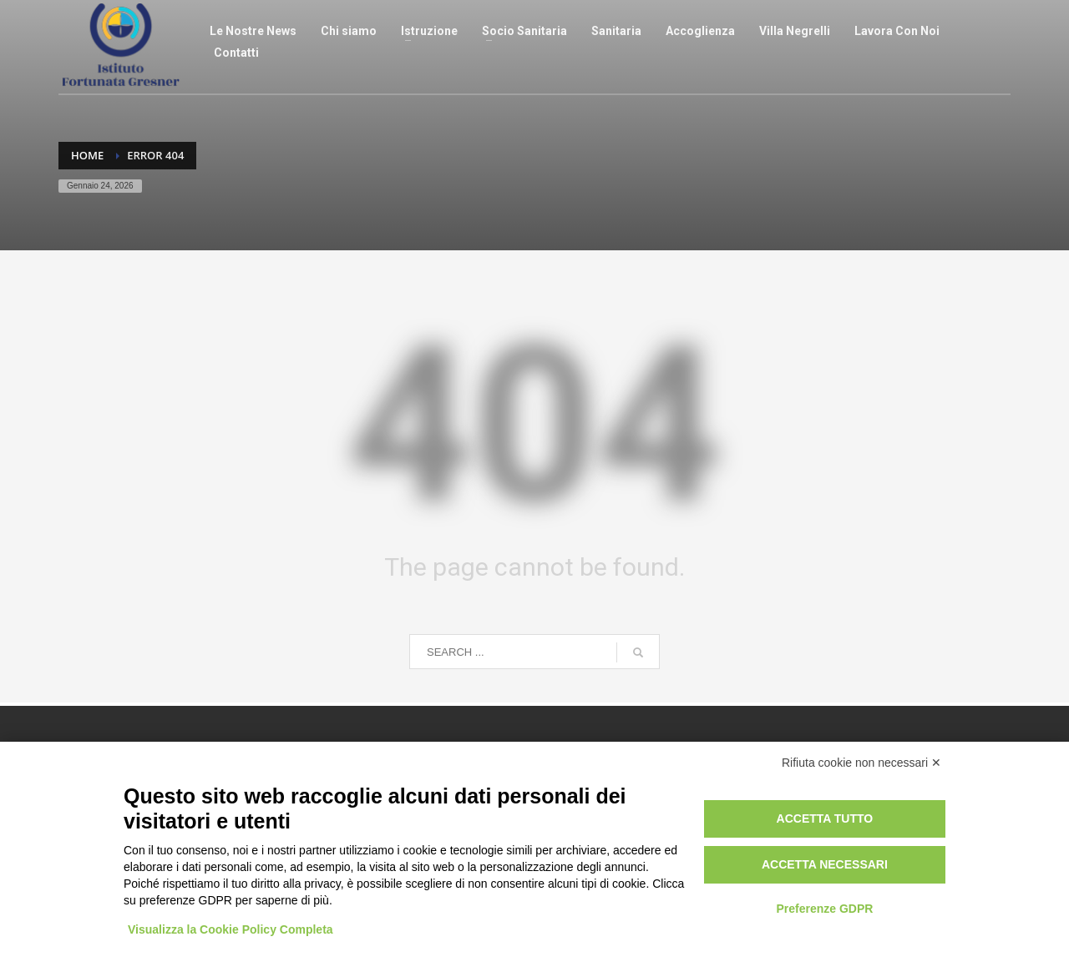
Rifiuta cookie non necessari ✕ (861, 762)
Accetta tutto (825, 818)
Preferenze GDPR (824, 908)
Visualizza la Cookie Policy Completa (230, 929)
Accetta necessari (825, 864)
